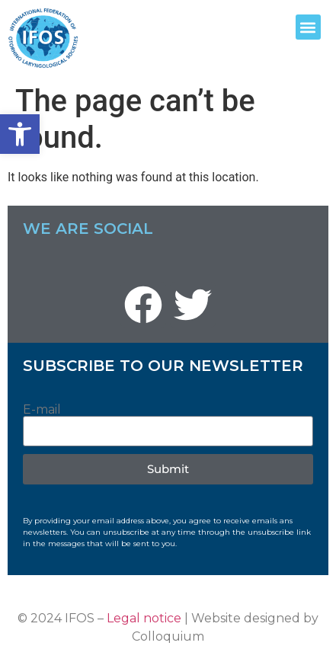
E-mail (42, 410)
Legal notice (144, 618)
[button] (20, 134)
